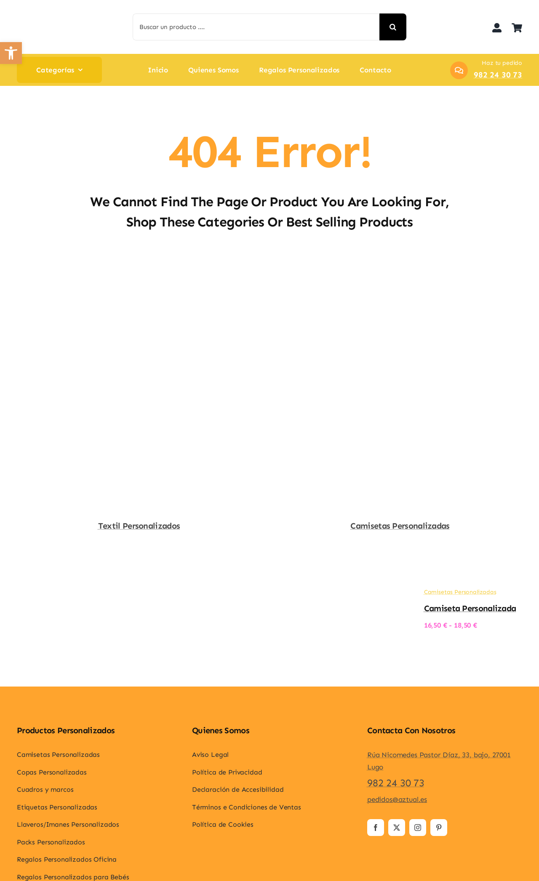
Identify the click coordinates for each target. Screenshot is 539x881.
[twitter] (396, 827)
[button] (11, 53)
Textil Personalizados (139, 526)
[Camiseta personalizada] (388, 595)
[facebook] (375, 827)
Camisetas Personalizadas (399, 526)
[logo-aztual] (36, 12)
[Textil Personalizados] (139, 270)
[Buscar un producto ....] (256, 26)
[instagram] (417, 827)
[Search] (392, 26)
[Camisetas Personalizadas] (400, 270)
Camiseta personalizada (470, 608)
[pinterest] (438, 827)
